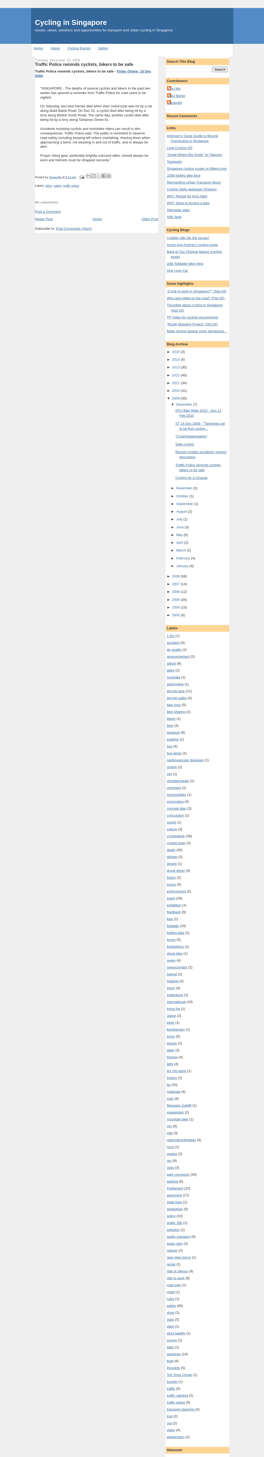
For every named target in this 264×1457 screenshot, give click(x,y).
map (170, 1099)
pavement (174, 1195)
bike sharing (176, 712)
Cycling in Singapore (71, 22)
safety (57, 185)
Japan (171, 1016)
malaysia (173, 1092)
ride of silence (177, 1271)
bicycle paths (177, 698)
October (182, 496)
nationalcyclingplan (181, 1140)
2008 (176, 576)
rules (170, 1299)
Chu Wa (174, 89)
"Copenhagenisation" (191, 436)
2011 (176, 383)
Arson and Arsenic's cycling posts (192, 245)
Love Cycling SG (180, 148)
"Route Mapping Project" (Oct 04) (192, 324)
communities (176, 795)
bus (169, 746)
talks (170, 1347)
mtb (170, 1133)
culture (172, 829)
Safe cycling (184, 444)
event (171, 898)
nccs (170, 1147)
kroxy (171, 1036)
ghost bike (175, 953)
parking (172, 1181)
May (180, 535)
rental (171, 1264)
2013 (176, 367)
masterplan (175, 1112)
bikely (171, 719)
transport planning (180, 1409)
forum (171, 940)
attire (48, 185)
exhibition (174, 905)
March (181, 550)
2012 (176, 375)
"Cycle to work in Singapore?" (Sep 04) (197, 291)
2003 (176, 615)
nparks (172, 1154)
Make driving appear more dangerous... (197, 331)
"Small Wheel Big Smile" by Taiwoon (194, 155)
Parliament (175, 1188)
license (172, 1057)
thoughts (173, 1368)
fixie (170, 919)
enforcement (176, 891)
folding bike (175, 933)
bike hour (174, 705)
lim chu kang (176, 1071)
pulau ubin (175, 1244)
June (180, 527)
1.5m (171, 636)
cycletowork (176, 836)
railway (172, 1250)
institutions (175, 995)
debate (172, 857)
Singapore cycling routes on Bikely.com (197, 169)
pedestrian (175, 1209)
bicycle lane (176, 691)
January (182, 566)
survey (172, 1340)
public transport (179, 1237)
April (180, 543)
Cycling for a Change (191, 478)
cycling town (176, 843)
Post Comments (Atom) (74, 229)
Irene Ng (173, 1009)
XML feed (174, 217)
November (184, 488)
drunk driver (176, 871)
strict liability (176, 1333)
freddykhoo (175, 947)
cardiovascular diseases (185, 760)
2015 (176, 352)
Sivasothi (175, 103)
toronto (172, 1382)
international (176, 1002)
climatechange (178, 781)
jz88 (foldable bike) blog (185, 264)
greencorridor (177, 967)
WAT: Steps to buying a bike (188, 203)
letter (171, 1050)
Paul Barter (176, 96)
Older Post (150, 219)
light (170, 1064)
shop (170, 1313)
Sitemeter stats (178, 210)
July (179, 519)
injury (171, 988)
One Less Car (177, 271)
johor (171, 1023)
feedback (174, 912)
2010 (176, 391)
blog (170, 726)
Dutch (171, 878)
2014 (176, 360)
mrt (169, 1126)
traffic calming (177, 1395)
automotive (175, 684)
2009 (176, 398)
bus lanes (174, 753)
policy (171, 1216)
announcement (178, 657)
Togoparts (174, 162)
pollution (173, 1230)
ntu (169, 1161)
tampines (174, 1354)
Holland (173, 981)
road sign (174, 1285)
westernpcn (175, 1437)
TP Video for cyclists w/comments (192, 317)
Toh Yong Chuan (179, 1375)
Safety (103, 48)
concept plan (177, 808)
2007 (176, 584)
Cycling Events (78, 48)
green (171, 960)
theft (170, 1361)
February (183, 558)
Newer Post (44, 219)
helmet (172, 974)
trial (169, 1416)
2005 (176, 600)
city (169, 774)
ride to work (176, 1278)
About (55, 48)
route (171, 1292)
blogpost (173, 732)
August (182, 511)
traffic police (71, 185)
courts (171, 822)
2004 (176, 607)
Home (38, 48)
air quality (174, 650)
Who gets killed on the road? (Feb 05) (196, 298)
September (185, 504)
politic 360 (175, 1223)
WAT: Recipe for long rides (187, 196)
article (171, 663)
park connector (178, 1174)
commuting (175, 802)
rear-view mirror (179, 1257)
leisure (172, 1043)
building (173, 739)
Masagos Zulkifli (179, 1105)
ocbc (170, 1168)
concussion (175, 815)
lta (169, 1085)
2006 (176, 592)
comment (174, 788)
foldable (173, 926)
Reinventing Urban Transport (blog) (194, 182)
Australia (173, 677)
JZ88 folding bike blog (183, 175)
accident (173, 643)
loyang (172, 1078)
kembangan (176, 1029)
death (171, 850)
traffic (171, 1389)
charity (172, 767)
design (172, 864)
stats (170, 1320)
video (171, 1430)
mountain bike (177, 1119)
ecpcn (171, 884)
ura (169, 1423)
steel (170, 1326)
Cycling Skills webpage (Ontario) (192, 189)
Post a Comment (48, 212)
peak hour (174, 1202)
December (184, 404)
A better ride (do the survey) (188, 238)
